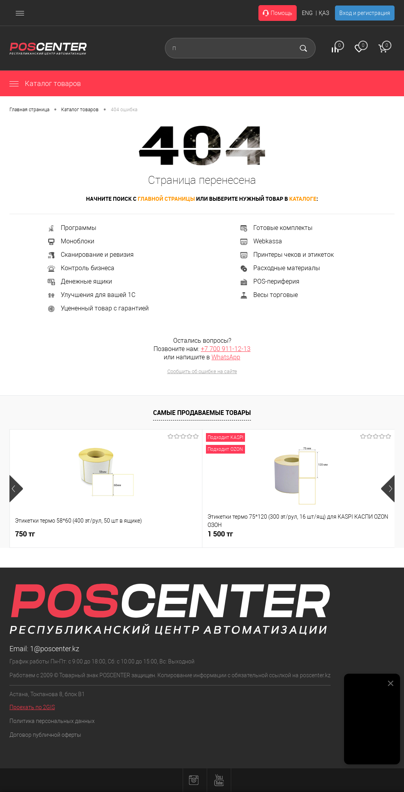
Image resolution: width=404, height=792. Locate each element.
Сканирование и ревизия (90, 254)
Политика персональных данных (52, 721)
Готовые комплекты (275, 228)
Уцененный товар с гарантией (98, 308)
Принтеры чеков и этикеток (286, 254)
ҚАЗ (324, 13)
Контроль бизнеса (80, 268)
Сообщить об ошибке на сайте (202, 371)
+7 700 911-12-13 (226, 349)
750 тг (25, 534)
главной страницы (166, 198)
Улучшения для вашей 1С (91, 295)
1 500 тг (156, 534)
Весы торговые (268, 295)
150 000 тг (288, 534)
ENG (307, 13)
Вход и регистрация (364, 13)
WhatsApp (225, 357)
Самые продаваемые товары (202, 412)
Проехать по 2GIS (32, 707)
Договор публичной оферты (45, 735)
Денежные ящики (79, 281)
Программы (71, 228)
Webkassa (260, 241)
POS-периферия (269, 281)
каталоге (302, 198)
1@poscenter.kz (54, 648)
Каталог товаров (45, 83)
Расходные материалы (279, 268)
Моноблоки (70, 241)
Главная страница (29, 109)
